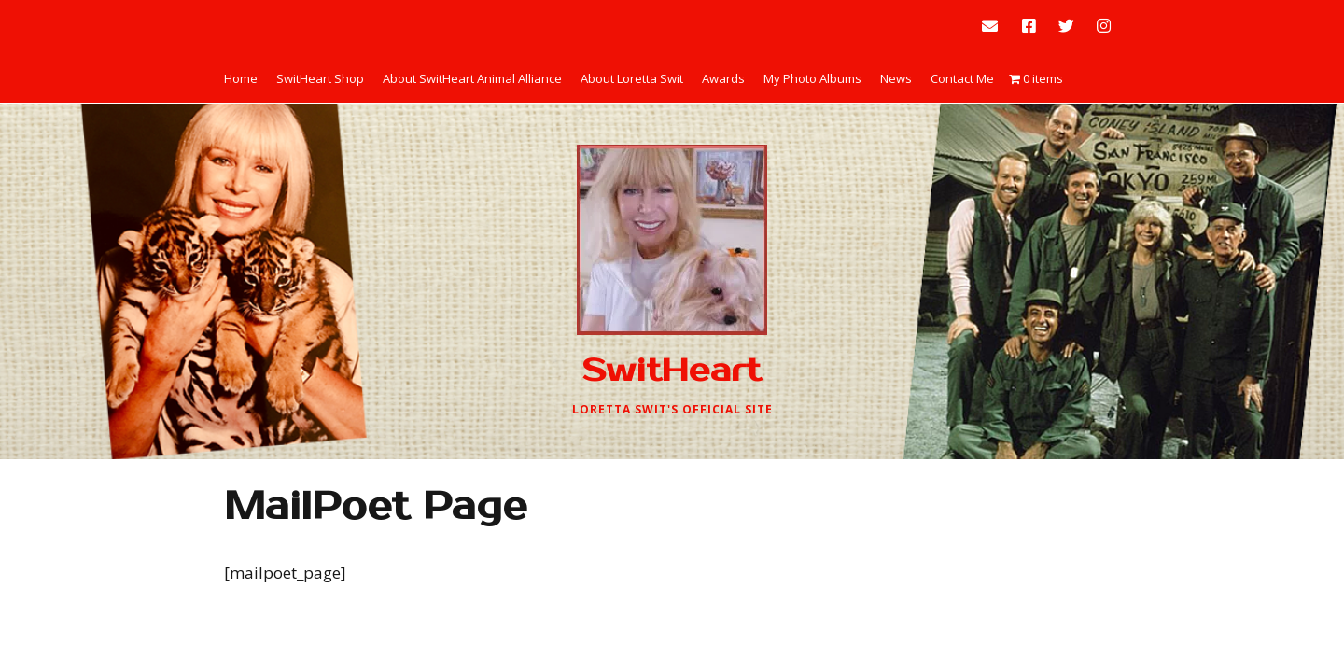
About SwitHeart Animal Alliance (472, 78)
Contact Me (962, 78)
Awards (723, 78)
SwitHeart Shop (320, 78)
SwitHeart (672, 370)
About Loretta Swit (632, 78)
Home (241, 78)
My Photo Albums (812, 78)
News (896, 78)
